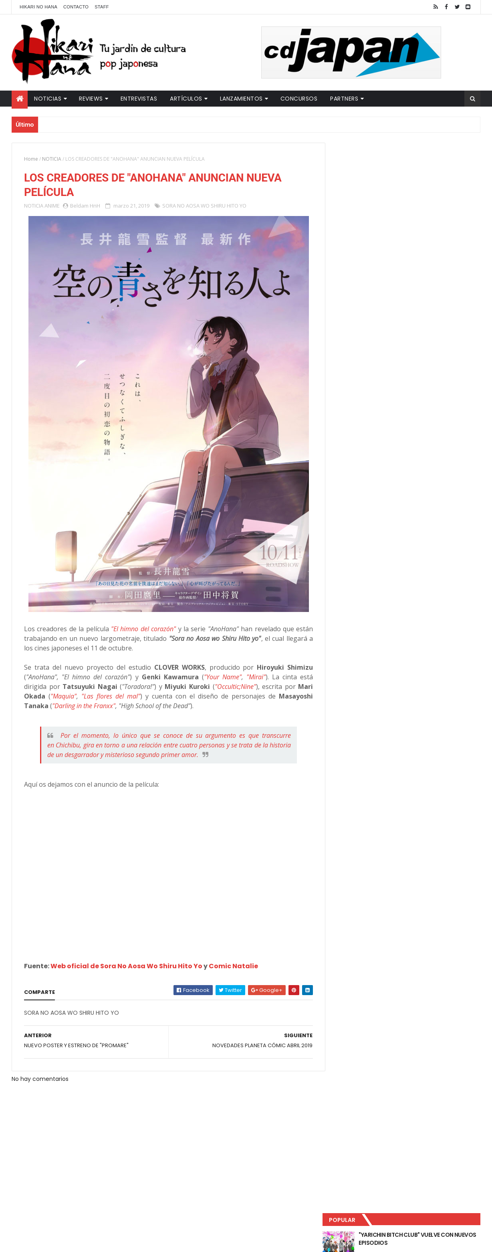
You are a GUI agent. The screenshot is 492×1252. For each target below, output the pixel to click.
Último (371, 265)
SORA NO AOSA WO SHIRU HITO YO (204, 206)
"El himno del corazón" (141, 629)
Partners (344, 99)
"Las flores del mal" (109, 696)
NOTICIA (51, 158)
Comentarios (444, 265)
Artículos (186, 99)
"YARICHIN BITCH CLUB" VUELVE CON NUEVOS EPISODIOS (418, 168)
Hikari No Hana (38, 6)
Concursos (299, 99)
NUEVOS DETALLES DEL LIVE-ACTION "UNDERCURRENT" (418, 233)
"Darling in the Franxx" (83, 706)
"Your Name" (219, 677)
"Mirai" (251, 677)
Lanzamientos (241, 99)
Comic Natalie (233, 966)
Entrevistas (139, 99)
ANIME (52, 206)
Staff (102, 6)
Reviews (91, 99)
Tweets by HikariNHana (366, 312)
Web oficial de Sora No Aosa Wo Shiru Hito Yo (126, 966)
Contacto (76, 6)
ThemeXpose (153, 1241)
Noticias (47, 99)
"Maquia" (63, 696)
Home (31, 158)
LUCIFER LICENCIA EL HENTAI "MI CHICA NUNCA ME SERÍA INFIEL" (420, 201)
